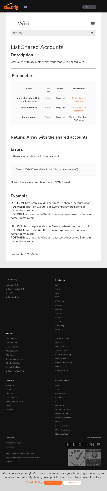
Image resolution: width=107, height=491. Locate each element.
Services (9, 329)
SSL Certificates (12, 356)
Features (58, 389)
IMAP (57, 325)
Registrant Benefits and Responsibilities (22, 444)
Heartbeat (59, 307)
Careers (9, 400)
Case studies (60, 385)
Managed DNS (12, 345)
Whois (8, 448)
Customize (72, 482)
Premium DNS (12, 284)
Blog (57, 378)
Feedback (10, 396)
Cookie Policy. (34, 482)
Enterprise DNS (12, 295)
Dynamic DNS (12, 334)
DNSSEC (59, 337)
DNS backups (60, 341)
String (48, 107)
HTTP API (59, 396)
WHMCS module (62, 400)
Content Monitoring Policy (19, 466)
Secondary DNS (61, 334)
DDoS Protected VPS (14, 363)
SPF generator (61, 415)
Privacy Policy (33, 463)
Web (57, 288)
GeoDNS (9, 292)
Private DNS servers (63, 356)
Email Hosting (61, 363)
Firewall (58, 314)
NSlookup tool (61, 422)
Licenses (39, 466)
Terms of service (14, 463)
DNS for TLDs (61, 360)
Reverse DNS (11, 337)
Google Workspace (13, 352)
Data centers (11, 389)
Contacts (9, 385)
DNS (57, 284)
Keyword (58, 303)
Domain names (61, 352)
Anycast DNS (60, 345)
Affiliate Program (13, 431)
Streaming (59, 321)
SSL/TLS (58, 310)
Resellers (9, 434)
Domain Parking (12, 360)
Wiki (23, 23)
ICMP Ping (59, 299)
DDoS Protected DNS (14, 288)
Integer (48, 98)
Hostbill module (61, 404)
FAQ (57, 392)
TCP (57, 295)
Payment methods (62, 407)
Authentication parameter (79, 99)
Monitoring (59, 280)
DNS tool (59, 411)
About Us (9, 378)
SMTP (57, 318)
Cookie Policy (50, 463)
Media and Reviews (14, 392)
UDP (57, 292)
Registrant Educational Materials (19, 441)
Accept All (52, 482)
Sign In (89, 7)
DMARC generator (62, 418)
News (8, 381)
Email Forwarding (62, 349)
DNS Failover (11, 341)
